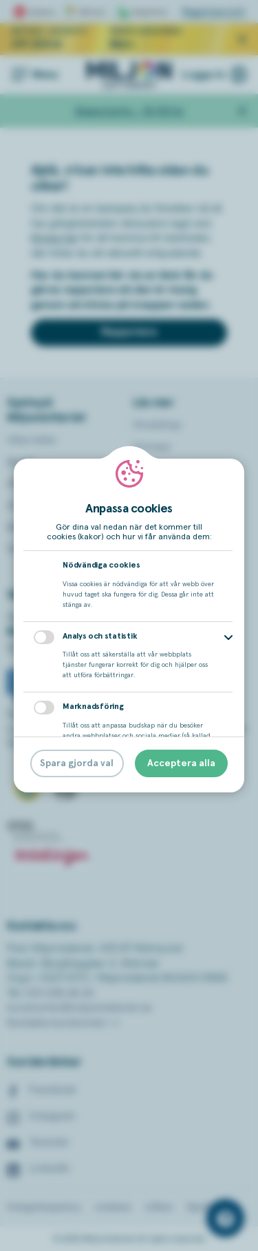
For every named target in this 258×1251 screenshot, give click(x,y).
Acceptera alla (181, 763)
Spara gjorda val (77, 763)
